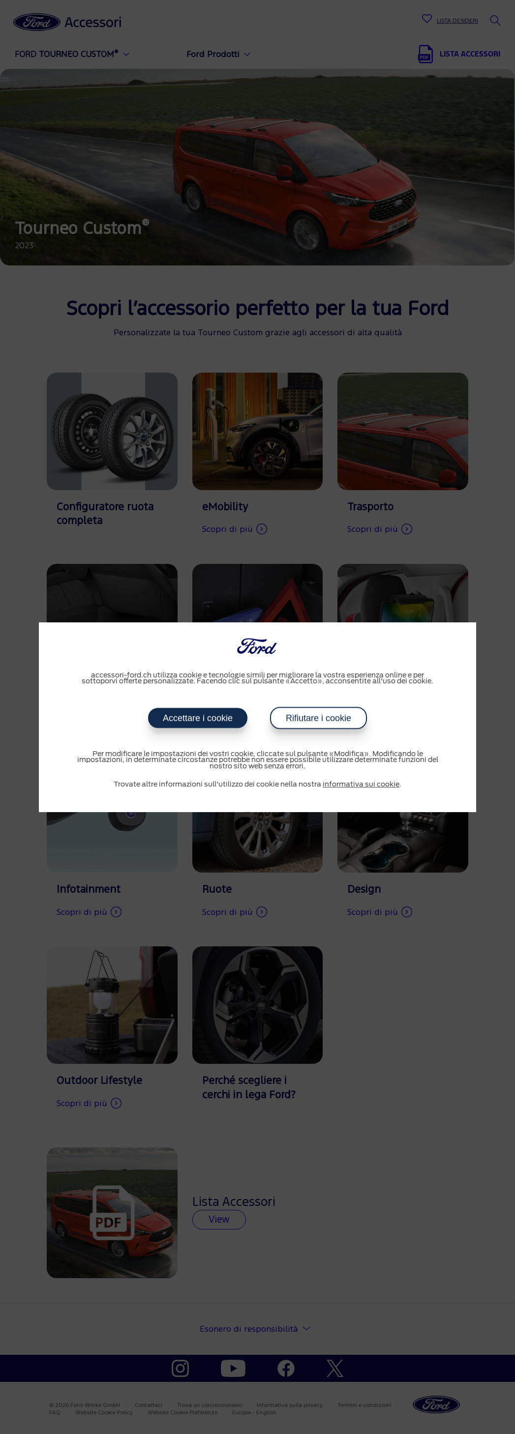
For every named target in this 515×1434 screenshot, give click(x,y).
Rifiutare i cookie (318, 718)
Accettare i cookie (198, 718)
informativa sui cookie (361, 784)
